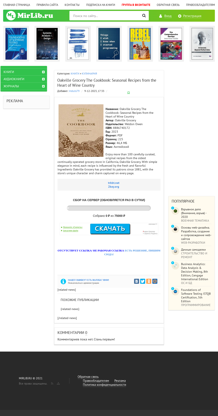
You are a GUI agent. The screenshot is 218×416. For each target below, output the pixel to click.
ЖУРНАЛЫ (14, 86)
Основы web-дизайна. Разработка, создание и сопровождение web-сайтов (196, 233)
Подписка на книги (100, 5)
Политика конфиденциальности (104, 385)
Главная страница (16, 5)
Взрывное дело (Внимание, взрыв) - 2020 (193, 213)
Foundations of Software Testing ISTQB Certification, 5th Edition (196, 295)
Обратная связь (168, 5)
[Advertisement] (191, 129)
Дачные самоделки (193, 249)
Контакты (72, 5)
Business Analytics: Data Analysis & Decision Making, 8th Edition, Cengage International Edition (194, 271)
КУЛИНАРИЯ (89, 73)
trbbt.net (113, 183)
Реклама (120, 381)
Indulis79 (74, 91)
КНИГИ (75, 73)
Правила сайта (47, 5)
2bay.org (113, 186)
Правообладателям (200, 5)
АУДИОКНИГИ (16, 79)
